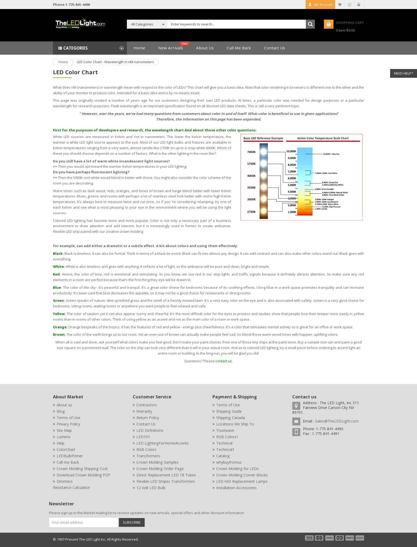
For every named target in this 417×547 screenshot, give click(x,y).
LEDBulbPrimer (70, 455)
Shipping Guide (229, 411)
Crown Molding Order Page (160, 468)
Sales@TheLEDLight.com (337, 421)
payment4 (340, 538)
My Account (323, 4)
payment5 (350, 538)
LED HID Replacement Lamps (242, 481)
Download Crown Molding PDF (83, 474)
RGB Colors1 (227, 436)
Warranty (144, 411)
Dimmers (65, 481)
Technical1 (225, 449)
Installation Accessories (236, 487)
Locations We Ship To (235, 424)
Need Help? (403, 73)
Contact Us (146, 424)
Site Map (64, 430)
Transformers (148, 455)
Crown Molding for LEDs (237, 468)
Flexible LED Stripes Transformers (165, 481)
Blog (61, 411)
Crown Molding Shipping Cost (82, 468)
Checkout (349, 4)
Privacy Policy (68, 424)
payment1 (309, 538)
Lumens (63, 436)
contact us (223, 361)
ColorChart (66, 449)
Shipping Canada (230, 417)
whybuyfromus (229, 462)
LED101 (143, 436)
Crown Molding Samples (157, 462)
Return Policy (147, 417)
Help (60, 443)
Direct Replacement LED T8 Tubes (166, 474)
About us (64, 404)
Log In (359, 4)
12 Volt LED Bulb (150, 487)
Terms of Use (68, 417)
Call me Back (68, 462)
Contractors (146, 404)
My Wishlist (340, 4)
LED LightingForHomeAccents (162, 443)
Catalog (223, 455)
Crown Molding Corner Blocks (242, 474)
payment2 (319, 538)
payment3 (330, 538)
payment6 (359, 538)
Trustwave (225, 430)
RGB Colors (146, 449)
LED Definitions (149, 430)
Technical (224, 443)
